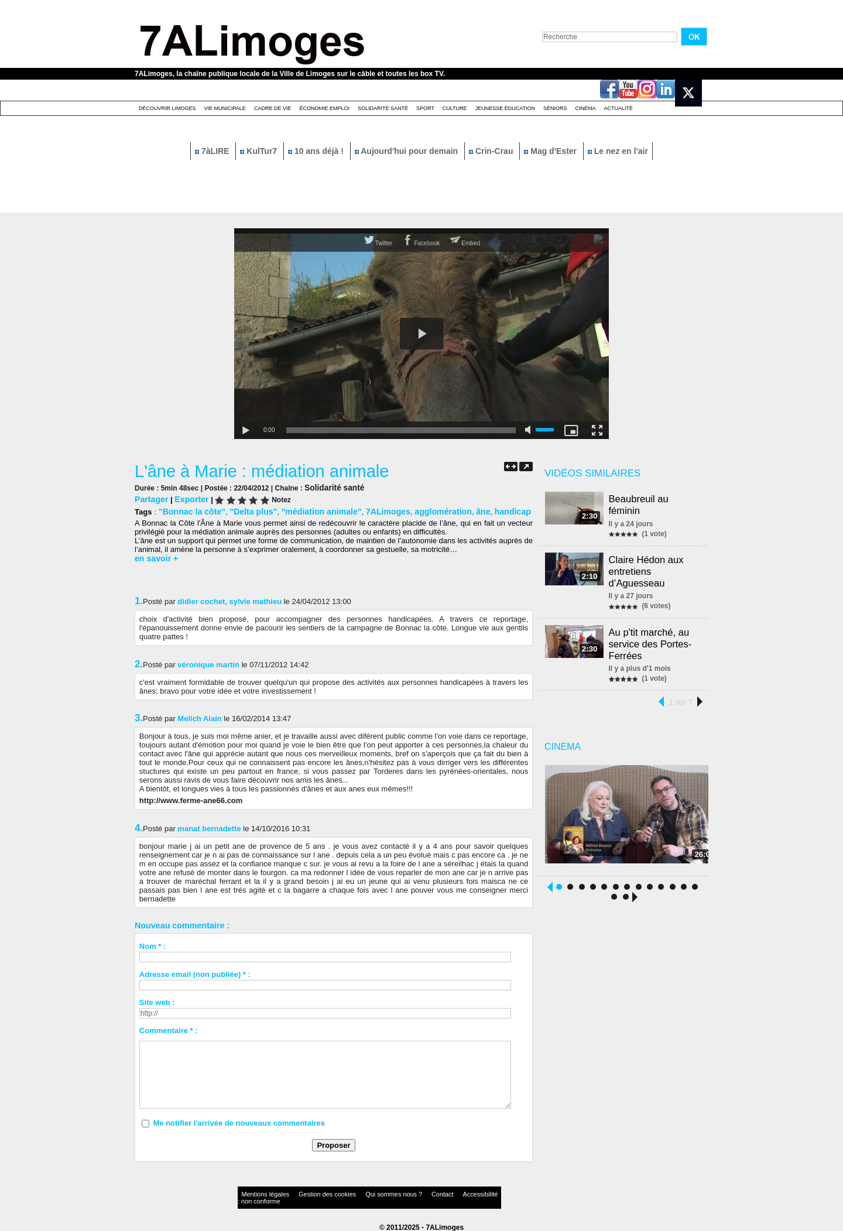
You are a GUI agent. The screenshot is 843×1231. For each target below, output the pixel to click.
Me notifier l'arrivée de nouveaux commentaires (239, 1120)
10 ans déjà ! (317, 151)
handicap (485, 510)
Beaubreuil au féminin (641, 503)
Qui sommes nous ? (359, 1192)
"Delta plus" (246, 510)
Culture (455, 108)
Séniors (555, 108)
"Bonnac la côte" (189, 510)
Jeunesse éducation (505, 108)
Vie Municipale (225, 108)
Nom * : (152, 943)
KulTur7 (259, 151)
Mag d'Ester (551, 151)
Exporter (187, 498)
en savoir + (154, 556)
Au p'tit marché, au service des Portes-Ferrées (652, 636)
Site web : (157, 1000)
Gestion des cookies (308, 1192)
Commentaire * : (168, 1028)
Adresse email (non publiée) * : (195, 972)
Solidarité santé (383, 108)
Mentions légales (260, 1192)
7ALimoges (370, 510)
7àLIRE (213, 151)
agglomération (421, 510)
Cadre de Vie (273, 108)
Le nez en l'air (618, 151)
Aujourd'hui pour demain (407, 151)
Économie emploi (324, 108)
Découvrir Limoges (167, 108)
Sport (425, 108)
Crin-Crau (492, 151)
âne (458, 510)
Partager (150, 498)
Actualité (618, 108)
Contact (398, 1192)
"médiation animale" (309, 510)
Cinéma (585, 108)
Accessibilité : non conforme (444, 1192)
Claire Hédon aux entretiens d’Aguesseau (648, 567)
